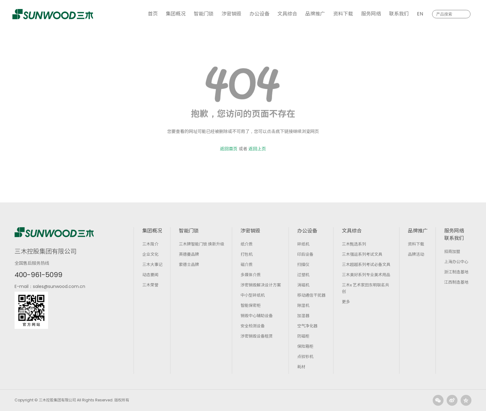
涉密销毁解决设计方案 (261, 285)
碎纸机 (303, 244)
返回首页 (228, 149)
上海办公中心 (456, 262)
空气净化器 (307, 326)
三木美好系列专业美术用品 (366, 275)
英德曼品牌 (189, 254)
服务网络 (371, 13)
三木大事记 (152, 264)
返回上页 (257, 149)
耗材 (301, 367)
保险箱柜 (305, 346)
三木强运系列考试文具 (362, 254)
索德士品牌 (189, 264)
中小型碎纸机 (253, 295)
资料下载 (343, 13)
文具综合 (287, 13)
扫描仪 (303, 264)
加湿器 (303, 316)
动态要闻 (150, 275)
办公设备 (259, 13)
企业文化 (150, 254)
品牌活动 (416, 254)
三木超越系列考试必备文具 (366, 264)
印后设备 (305, 254)
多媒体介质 (251, 275)
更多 (346, 302)
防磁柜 (303, 336)
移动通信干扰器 (311, 295)
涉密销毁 (231, 13)
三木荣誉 (150, 285)
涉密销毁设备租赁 (257, 336)
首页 (153, 13)
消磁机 (303, 285)
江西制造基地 (456, 282)
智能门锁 (204, 13)
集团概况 (176, 13)
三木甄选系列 (354, 244)
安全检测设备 (253, 326)
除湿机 (303, 305)
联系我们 (399, 13)
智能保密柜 (251, 305)
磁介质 (247, 264)
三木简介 (150, 244)
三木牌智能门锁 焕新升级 (201, 244)
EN (420, 13)
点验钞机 (305, 357)
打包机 (247, 254)
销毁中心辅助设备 (257, 316)
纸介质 (247, 244)
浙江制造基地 (456, 272)
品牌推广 (315, 13)
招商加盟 (452, 251)
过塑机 (303, 275)
